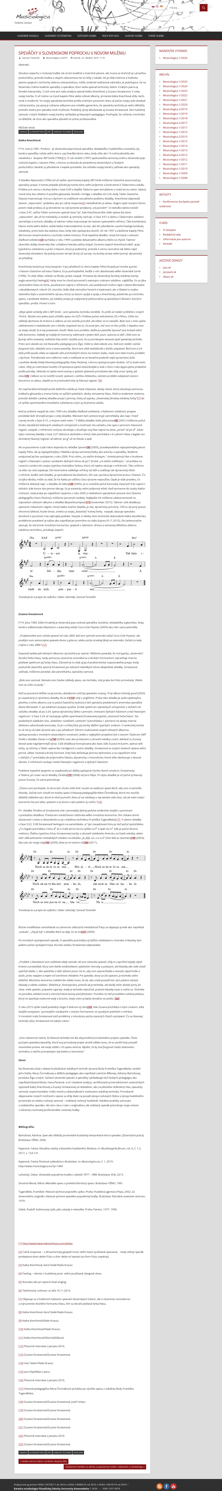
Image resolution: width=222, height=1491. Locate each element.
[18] (20, 1402)
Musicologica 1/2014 (175, 146)
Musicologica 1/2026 (175, 58)
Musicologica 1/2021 (175, 100)
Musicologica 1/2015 (175, 141)
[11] (20, 1337)
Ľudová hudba (133, 36)
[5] (20, 1282)
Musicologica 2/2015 (175, 136)
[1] (64, 158)
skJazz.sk (168, 276)
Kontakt (167, 243)
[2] (83, 203)
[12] (44, 645)
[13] (20, 1354)
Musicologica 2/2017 (175, 123)
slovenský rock (37, 131)
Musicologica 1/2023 (175, 91)
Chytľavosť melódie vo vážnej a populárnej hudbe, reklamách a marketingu (104, 1467)
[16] (99, 802)
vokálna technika (62, 131)
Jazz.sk (167, 267)
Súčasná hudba (86, 36)
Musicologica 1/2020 (175, 104)
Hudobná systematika (58, 36)
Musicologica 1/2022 (175, 95)
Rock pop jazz (110, 36)
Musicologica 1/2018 (175, 118)
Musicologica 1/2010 (175, 168)
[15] (20, 1371)
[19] (20, 1410)
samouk (23, 131)
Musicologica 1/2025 (175, 81)
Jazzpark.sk (169, 272)
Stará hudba (156, 36)
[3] (20, 1265)
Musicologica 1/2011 (175, 164)
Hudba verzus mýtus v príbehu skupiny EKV (44, 1461)
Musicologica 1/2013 (175, 150)
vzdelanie (78, 131)
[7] (139, 398)
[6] (100, 380)
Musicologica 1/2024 (175, 86)
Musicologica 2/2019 (56, 57)
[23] (20, 1444)
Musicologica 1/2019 (175, 113)
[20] (20, 1419)
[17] (117, 819)
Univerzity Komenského (75, 1488)
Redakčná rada (172, 234)
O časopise (169, 230)
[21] (20, 1427)
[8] (20, 1312)
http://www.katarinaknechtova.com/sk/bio (48, 1243)
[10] (20, 1329)
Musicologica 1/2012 (175, 159)
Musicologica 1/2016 (175, 132)
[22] (20, 1436)
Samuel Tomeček (30, 57)
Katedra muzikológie (26, 1488)
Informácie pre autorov (177, 239)
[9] (20, 1320)
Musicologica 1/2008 (175, 178)
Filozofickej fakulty (50, 1488)
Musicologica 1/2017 (175, 127)
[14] (20, 1363)
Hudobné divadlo (28, 36)
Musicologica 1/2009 (175, 173)
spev (49, 131)
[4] (47, 280)
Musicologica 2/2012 (175, 155)
